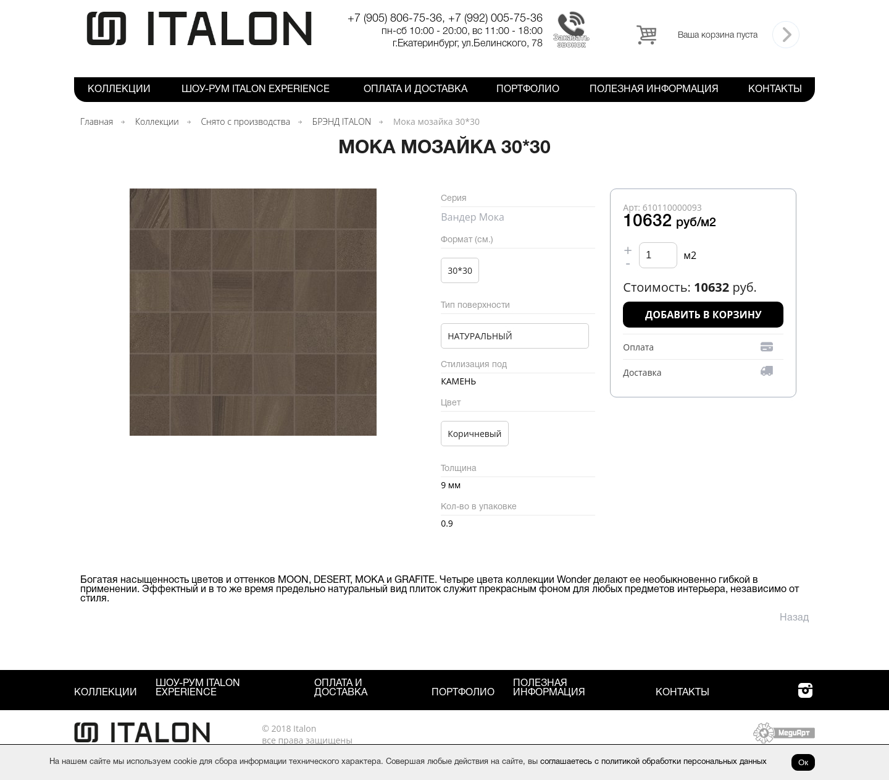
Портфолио (527, 89)
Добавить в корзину (703, 314)
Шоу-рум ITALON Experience (256, 89)
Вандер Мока (472, 217)
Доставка (642, 372)
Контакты (775, 89)
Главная (96, 121)
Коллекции (119, 89)
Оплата (638, 347)
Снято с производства (245, 121)
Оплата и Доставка (415, 89)
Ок (803, 762)
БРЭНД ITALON (341, 121)
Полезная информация (654, 89)
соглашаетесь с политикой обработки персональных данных (653, 762)
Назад (794, 618)
